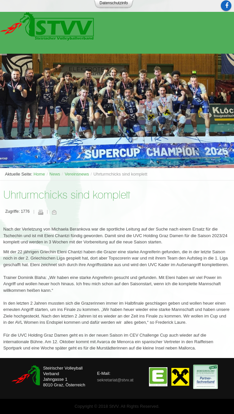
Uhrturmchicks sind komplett (66, 195)
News (54, 174)
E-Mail (54, 212)
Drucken (40, 212)
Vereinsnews (77, 174)
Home (39, 174)
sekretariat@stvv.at (115, 379)
